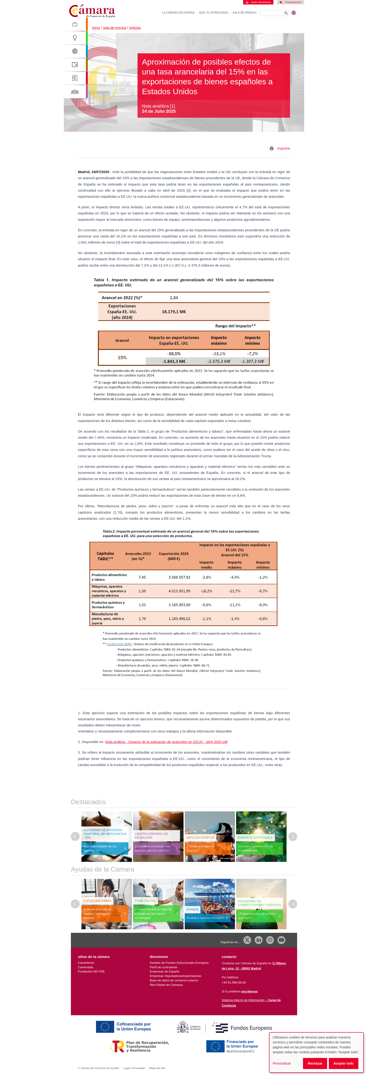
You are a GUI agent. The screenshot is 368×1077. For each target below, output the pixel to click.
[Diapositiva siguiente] (292, 836)
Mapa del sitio (157, 1068)
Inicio (96, 28)
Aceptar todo (344, 1063)
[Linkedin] (259, 940)
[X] (247, 940)
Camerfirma (86, 963)
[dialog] (316, 1052)
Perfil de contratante (163, 967)
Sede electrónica (258, 2)
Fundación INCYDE (91, 971)
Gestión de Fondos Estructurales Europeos (179, 963)
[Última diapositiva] (75, 836)
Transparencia (291, 2)
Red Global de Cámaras (166, 985)
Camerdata (85, 967)
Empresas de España (164, 971)
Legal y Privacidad (134, 1068)
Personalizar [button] (282, 1063)
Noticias (135, 28)
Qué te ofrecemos (213, 12)
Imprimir (283, 148)
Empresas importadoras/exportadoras (175, 976)
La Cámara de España (178, 12)
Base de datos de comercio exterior (174, 980)
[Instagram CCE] (270, 940)
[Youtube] (281, 940)
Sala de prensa (245, 12)
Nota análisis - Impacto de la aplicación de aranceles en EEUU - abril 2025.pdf (166, 742)
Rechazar (315, 1063)
